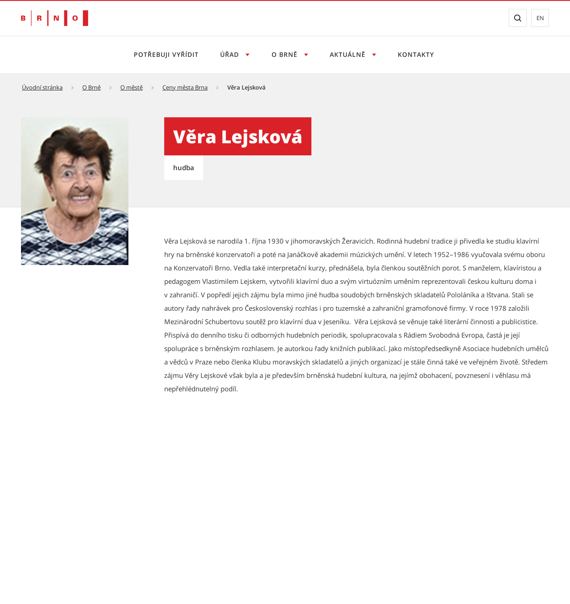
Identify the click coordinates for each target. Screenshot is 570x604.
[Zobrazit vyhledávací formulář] (518, 18)
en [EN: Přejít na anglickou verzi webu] (540, 18)
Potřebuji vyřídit (166, 54)
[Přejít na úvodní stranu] (54, 18)
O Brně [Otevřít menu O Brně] (286, 54)
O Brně (91, 87)
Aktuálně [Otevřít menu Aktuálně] (349, 54)
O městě (131, 87)
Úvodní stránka (42, 87)
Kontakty (416, 54)
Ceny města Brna (185, 87)
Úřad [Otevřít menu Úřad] (230, 54)
